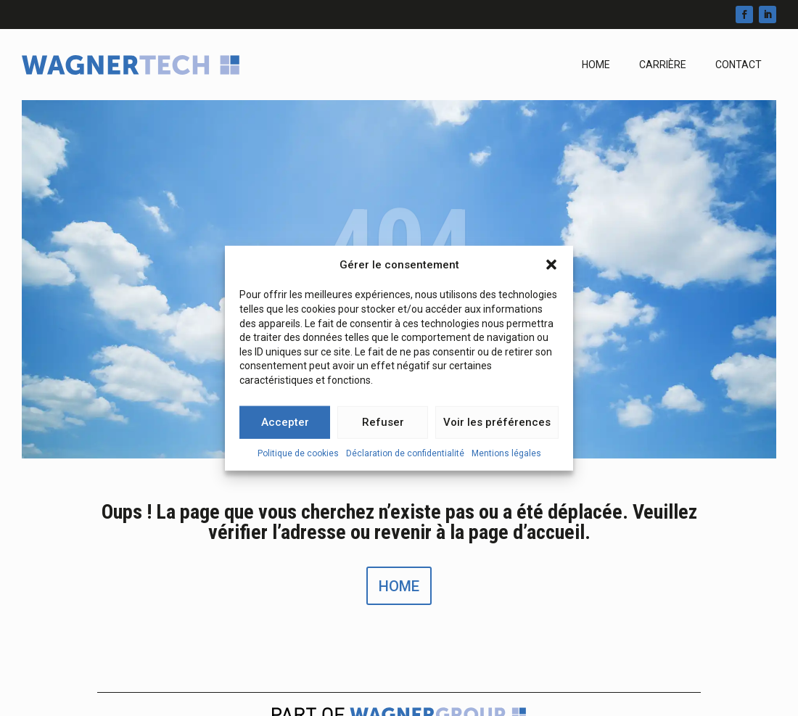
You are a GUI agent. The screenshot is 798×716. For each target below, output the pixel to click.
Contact (738, 64)
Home (596, 64)
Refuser (383, 425)
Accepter (285, 425)
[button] (551, 268)
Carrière (662, 64)
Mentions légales (506, 456)
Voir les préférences (497, 425)
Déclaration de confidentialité (405, 456)
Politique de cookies (298, 456)
